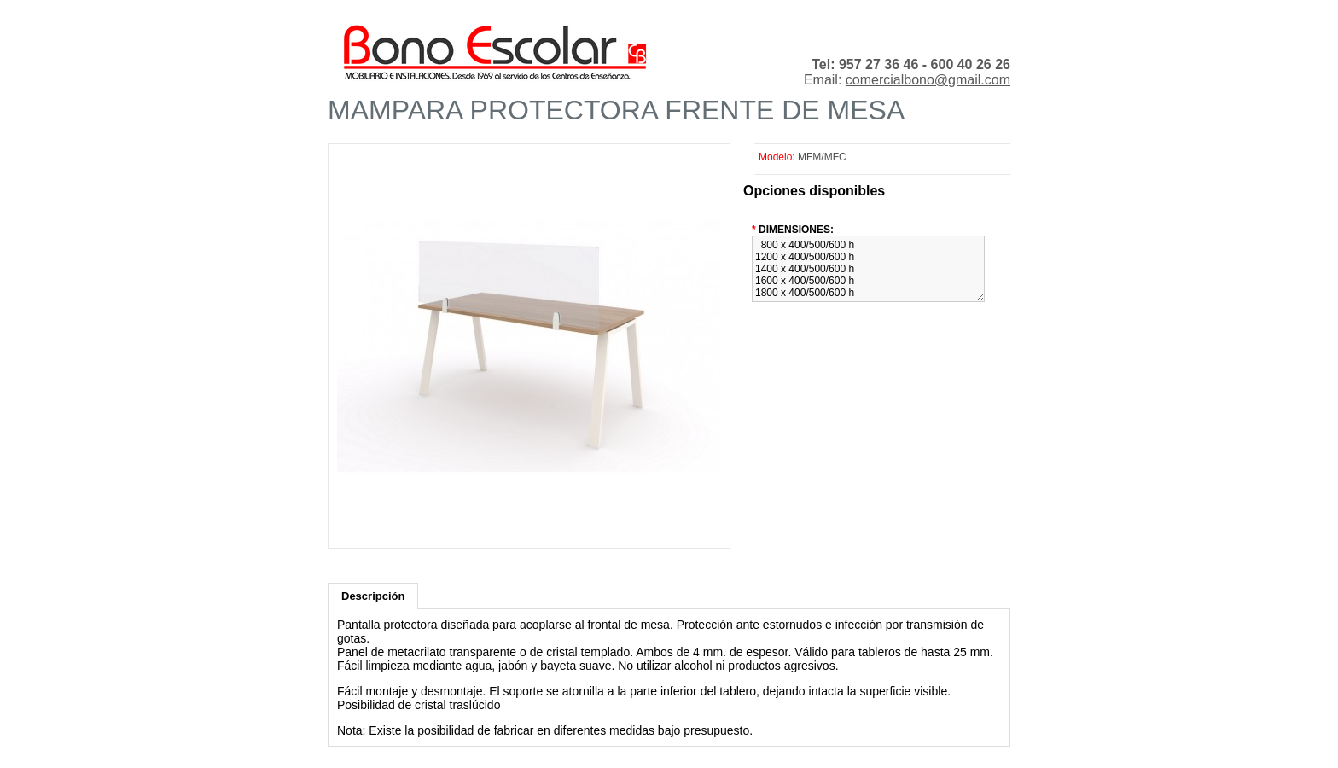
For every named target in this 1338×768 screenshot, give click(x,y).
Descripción (372, 596)
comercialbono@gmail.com (928, 80)
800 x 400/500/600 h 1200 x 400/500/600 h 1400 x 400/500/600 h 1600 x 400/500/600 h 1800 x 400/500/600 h (868, 269)
